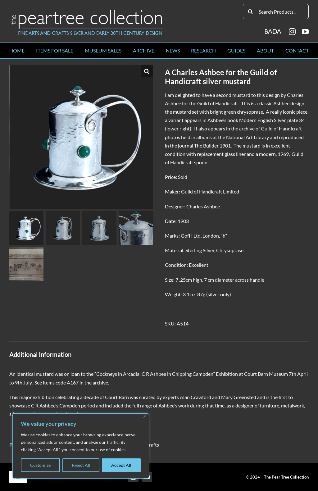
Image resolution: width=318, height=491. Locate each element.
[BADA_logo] (273, 29)
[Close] (144, 416)
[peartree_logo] (87, 11)
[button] (147, 71)
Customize (40, 465)
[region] (80, 446)
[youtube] (305, 31)
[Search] (250, 11)
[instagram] (292, 31)
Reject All (81, 465)
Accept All (121, 465)
